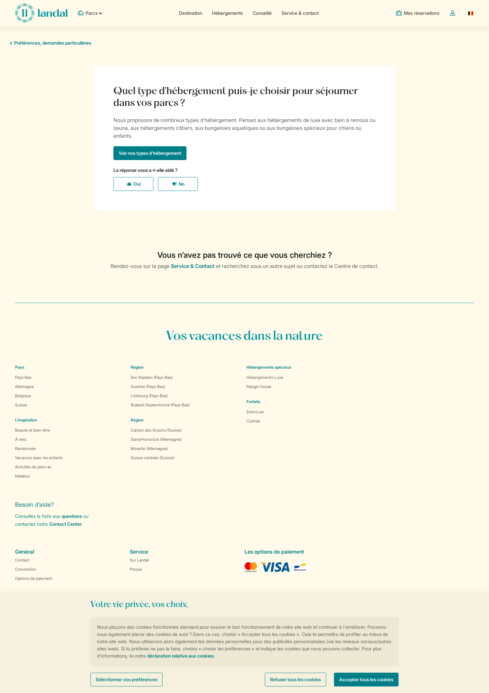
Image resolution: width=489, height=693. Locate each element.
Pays (19, 367)
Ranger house (258, 386)
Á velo (20, 439)
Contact (22, 560)
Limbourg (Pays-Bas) (149, 395)
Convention (25, 569)
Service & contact (300, 13)
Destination (190, 13)
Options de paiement (33, 578)
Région (137, 367)
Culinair (253, 420)
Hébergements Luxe (264, 377)
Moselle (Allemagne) (149, 448)
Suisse (21, 404)
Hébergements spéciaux (268, 367)
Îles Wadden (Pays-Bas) (152, 377)
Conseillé (262, 13)
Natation (22, 476)
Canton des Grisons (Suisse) (156, 430)
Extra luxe (255, 411)
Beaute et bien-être (32, 430)
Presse (136, 569)
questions (72, 516)
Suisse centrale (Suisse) (152, 457)
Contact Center (65, 524)
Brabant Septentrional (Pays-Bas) (160, 404)
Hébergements (227, 13)
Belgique (23, 395)
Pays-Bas (23, 377)
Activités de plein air (33, 466)
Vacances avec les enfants (39, 457)
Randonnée (25, 448)
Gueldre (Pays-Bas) (148, 386)
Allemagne (24, 386)
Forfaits (253, 401)
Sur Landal (139, 560)
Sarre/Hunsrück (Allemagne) (156, 439)
